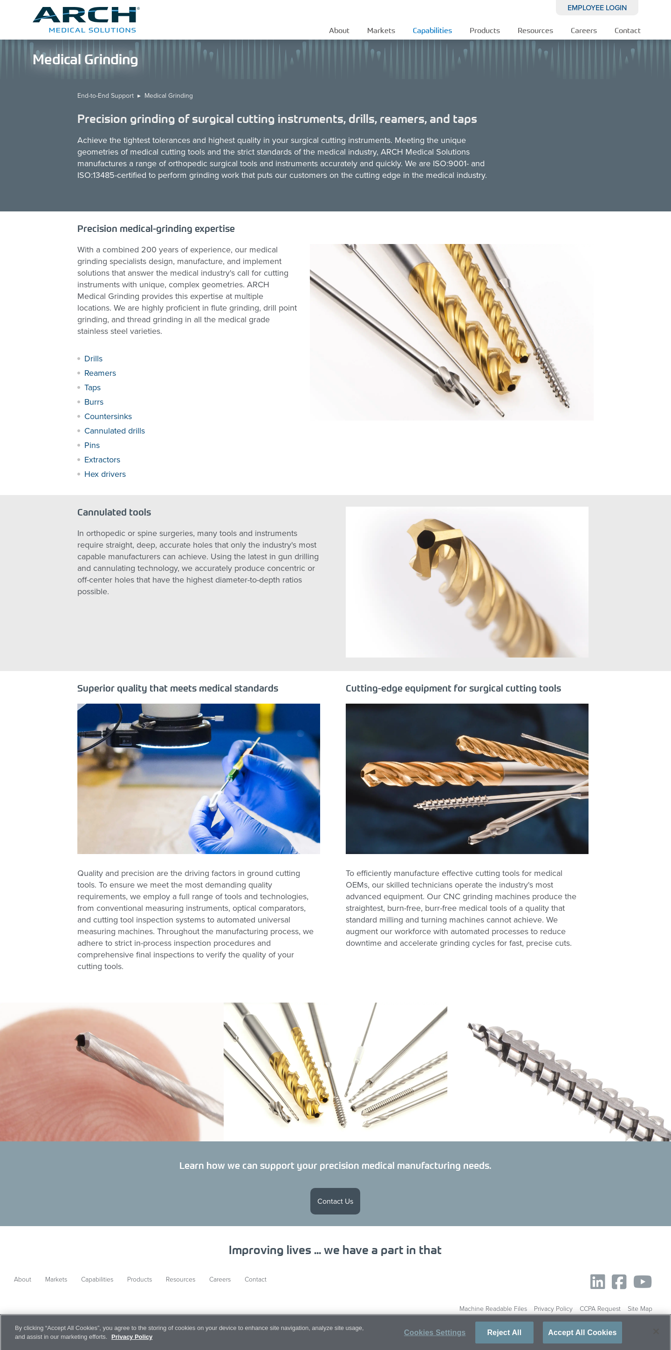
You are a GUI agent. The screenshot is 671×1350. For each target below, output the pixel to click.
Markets (381, 30)
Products (485, 30)
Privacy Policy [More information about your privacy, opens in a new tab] (131, 1339)
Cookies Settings (435, 1335)
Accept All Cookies (582, 1335)
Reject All (504, 1335)
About (339, 30)
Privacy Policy (553, 1309)
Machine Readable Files (493, 1309)
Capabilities (432, 30)
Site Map (640, 1309)
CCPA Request (600, 1309)
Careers (584, 30)
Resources (535, 30)
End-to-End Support (105, 96)
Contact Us (335, 1201)
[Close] (656, 1334)
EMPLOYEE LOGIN (597, 7)
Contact (628, 30)
